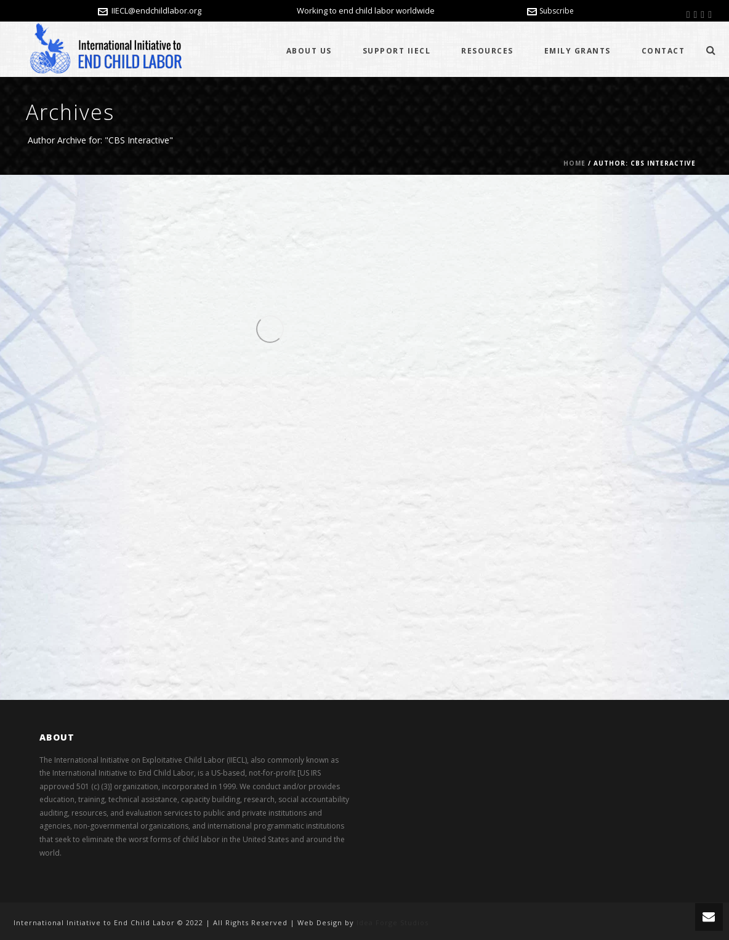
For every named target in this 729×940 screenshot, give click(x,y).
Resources (487, 51)
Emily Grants (577, 51)
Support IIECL (397, 51)
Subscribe (550, 11)
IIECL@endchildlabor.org (156, 10)
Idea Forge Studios (392, 922)
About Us (309, 51)
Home (574, 163)
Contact (663, 51)
